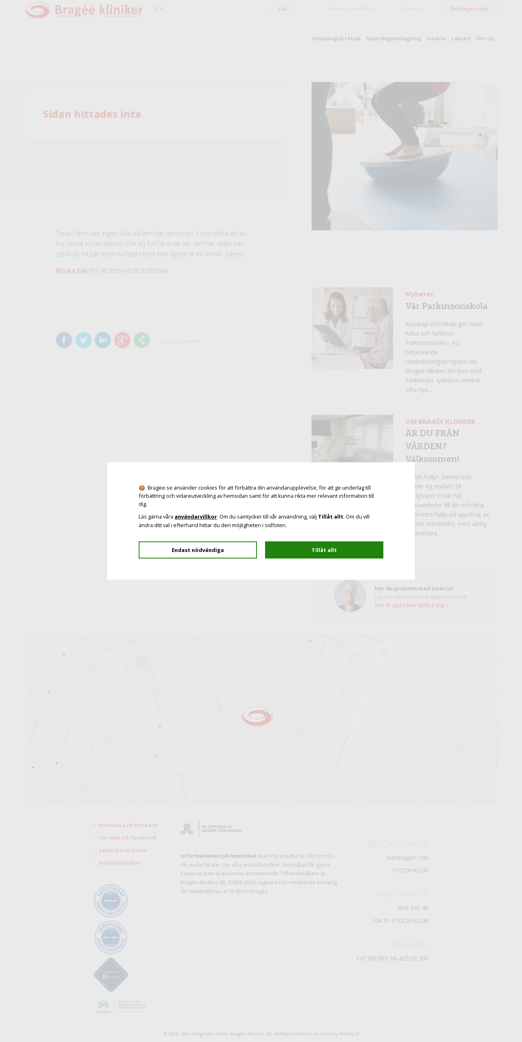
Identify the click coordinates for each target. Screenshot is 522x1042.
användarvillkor (196, 516)
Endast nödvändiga (198, 550)
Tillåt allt (324, 550)
